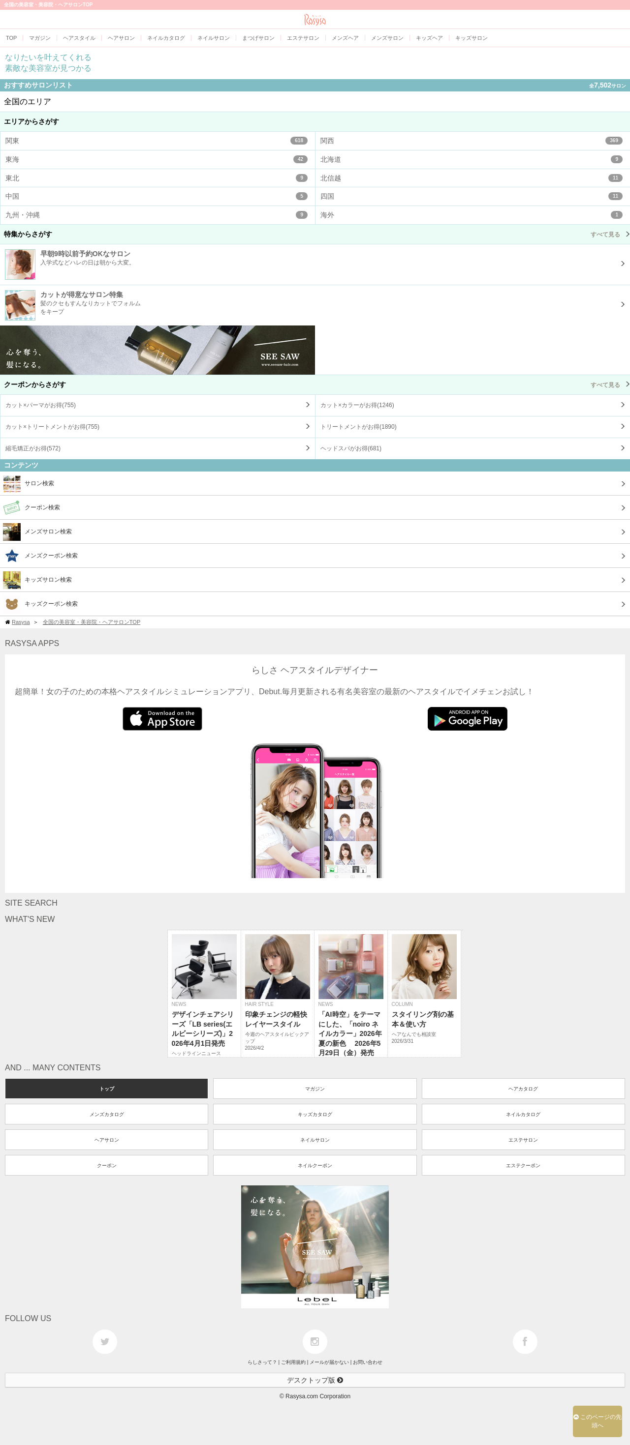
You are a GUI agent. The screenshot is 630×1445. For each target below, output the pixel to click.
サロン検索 (28, 484)
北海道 (471, 159)
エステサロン (523, 1140)
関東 (156, 141)
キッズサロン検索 (37, 580)
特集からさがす (317, 234)
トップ (106, 1088)
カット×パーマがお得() (40, 405)
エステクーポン (523, 1165)
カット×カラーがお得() (357, 405)
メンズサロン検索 (37, 532)
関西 (471, 141)
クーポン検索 (31, 508)
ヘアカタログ (523, 1088)
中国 (156, 196)
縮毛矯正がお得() (33, 448)
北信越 (471, 178)
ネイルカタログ (523, 1114)
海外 (471, 215)
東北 (156, 178)
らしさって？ (262, 1362)
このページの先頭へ (597, 1421)
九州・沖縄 (156, 215)
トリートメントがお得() (358, 426)
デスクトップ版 (315, 1380)
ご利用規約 (293, 1362)
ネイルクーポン (315, 1165)
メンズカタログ (107, 1114)
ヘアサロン (106, 1140)
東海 (156, 159)
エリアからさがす (31, 121)
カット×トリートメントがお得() (52, 426)
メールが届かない (329, 1362)
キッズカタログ (315, 1114)
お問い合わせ (367, 1362)
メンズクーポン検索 (40, 556)
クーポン (107, 1165)
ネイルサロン (315, 1140)
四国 (471, 196)
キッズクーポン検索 (40, 604)
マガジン (315, 1088)
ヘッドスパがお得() (350, 448)
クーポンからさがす (317, 384)
